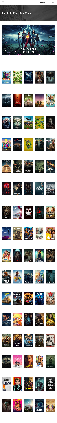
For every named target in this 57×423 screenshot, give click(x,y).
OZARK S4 (48, 286)
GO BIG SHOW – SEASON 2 (28, 308)
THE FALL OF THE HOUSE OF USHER (17, 176)
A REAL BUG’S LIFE (38, 132)
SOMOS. (15, 242)
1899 (3, 109)
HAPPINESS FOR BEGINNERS (50, 222)
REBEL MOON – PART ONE (27, 176)
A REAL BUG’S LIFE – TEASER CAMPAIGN (27, 154)
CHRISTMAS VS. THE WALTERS (28, 393)
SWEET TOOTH (5, 349)
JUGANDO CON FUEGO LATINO (16, 329)
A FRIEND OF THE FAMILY (39, 86)
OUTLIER (4, 414)
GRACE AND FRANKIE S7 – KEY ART (39, 111)
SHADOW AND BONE (49, 329)
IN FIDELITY (38, 242)
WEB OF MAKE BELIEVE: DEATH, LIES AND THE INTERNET (39, 199)
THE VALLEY (5, 153)
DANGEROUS (5, 328)
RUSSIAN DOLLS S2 (6, 286)
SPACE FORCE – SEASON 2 (39, 308)
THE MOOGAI (16, 264)
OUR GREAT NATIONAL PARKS (39, 286)
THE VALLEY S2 (5, 264)
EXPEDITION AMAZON (16, 132)
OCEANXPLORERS (28, 86)
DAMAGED (37, 153)
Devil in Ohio (27, 264)
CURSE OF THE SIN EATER (27, 198)
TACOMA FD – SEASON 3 (49, 308)
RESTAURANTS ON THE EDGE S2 (28, 415)
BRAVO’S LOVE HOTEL (49, 110)
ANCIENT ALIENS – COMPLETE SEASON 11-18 (6, 176)
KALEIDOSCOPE (49, 197)
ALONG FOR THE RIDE (17, 308)
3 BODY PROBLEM (17, 153)
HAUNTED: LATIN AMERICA (50, 371)
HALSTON (15, 393)
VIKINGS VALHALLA (28, 286)
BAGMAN (48, 132)
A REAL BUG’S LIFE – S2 (16, 86)
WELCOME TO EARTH (16, 286)
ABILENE (26, 328)
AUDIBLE (37, 328)
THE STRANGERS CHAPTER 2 (6, 198)
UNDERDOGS (27, 109)
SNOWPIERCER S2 (28, 349)
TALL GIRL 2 (38, 370)
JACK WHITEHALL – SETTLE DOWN (50, 153)
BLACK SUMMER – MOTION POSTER (39, 415)
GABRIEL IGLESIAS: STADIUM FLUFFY (28, 243)
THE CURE (4, 132)
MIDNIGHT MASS (6, 370)
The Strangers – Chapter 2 (28, 222)
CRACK (3, 393)
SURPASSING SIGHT (5, 308)
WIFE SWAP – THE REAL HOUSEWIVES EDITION (6, 87)
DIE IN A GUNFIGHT (15, 415)
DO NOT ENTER (38, 221)
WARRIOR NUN (16, 349)
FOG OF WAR (49, 175)
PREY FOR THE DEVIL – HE (5, 222)
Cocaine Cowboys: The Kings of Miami (17, 372)
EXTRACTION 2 (16, 197)
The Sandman (38, 264)
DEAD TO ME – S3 (17, 221)
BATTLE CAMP (27, 132)
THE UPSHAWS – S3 (50, 243)
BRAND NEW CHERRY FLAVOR (28, 371)
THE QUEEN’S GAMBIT (49, 350)
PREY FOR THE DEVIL (49, 265)
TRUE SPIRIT (5, 242)
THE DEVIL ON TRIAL (49, 86)
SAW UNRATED (49, 393)
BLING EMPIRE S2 (50, 414)
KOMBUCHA (15, 109)
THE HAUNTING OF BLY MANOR (39, 350)
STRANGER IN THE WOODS (39, 176)
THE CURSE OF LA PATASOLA (39, 393)
